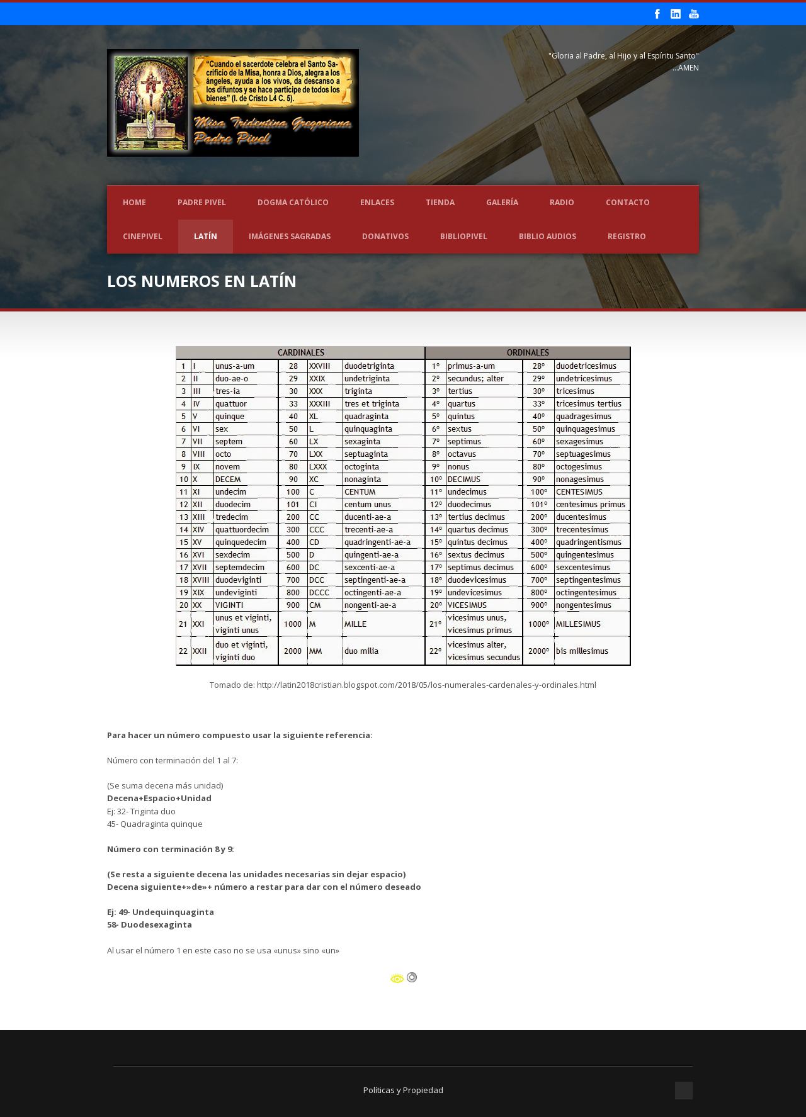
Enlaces (377, 202)
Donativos (385, 236)
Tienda (440, 202)
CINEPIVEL (142, 236)
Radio (562, 202)
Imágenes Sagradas (290, 236)
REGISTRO (627, 236)
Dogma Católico (293, 202)
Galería (502, 202)
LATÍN (205, 236)
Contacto (628, 202)
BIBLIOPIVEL (463, 236)
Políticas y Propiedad (403, 1090)
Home (134, 202)
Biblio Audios (547, 236)
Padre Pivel (202, 202)
